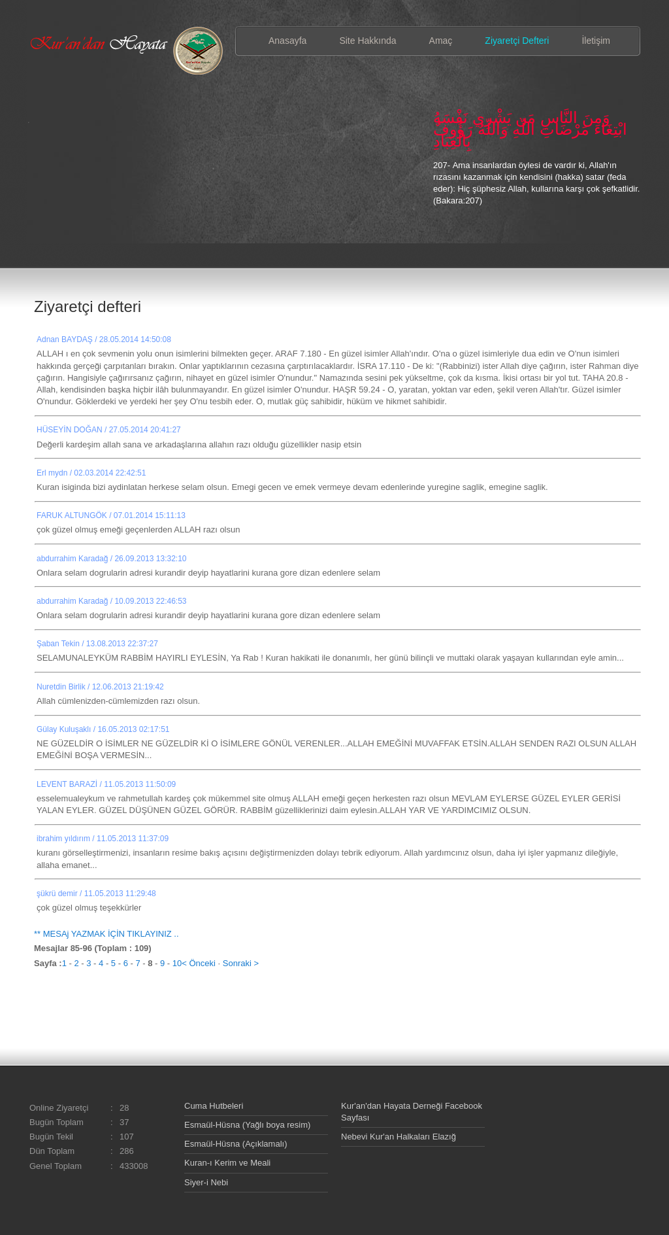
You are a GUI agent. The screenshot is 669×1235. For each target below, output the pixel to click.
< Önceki (199, 963)
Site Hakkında (367, 40)
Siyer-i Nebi (206, 1182)
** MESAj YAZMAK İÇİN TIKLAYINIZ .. (106, 934)
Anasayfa (287, 40)
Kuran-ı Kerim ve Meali (227, 1163)
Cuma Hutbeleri (213, 1106)
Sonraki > (241, 963)
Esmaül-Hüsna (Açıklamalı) (235, 1144)
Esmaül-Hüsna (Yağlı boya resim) (247, 1125)
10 (177, 963)
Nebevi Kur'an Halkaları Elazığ (398, 1136)
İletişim (595, 40)
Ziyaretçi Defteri (517, 40)
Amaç (441, 40)
